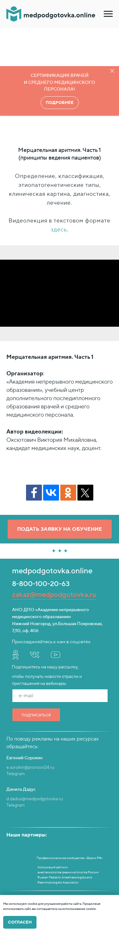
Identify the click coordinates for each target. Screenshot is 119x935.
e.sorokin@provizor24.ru (30, 767)
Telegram (15, 774)
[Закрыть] (112, 71)
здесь (59, 229)
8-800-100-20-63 (40, 583)
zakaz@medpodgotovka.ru (54, 594)
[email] (60, 695)
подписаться (36, 715)
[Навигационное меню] (108, 14)
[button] (60, 529)
